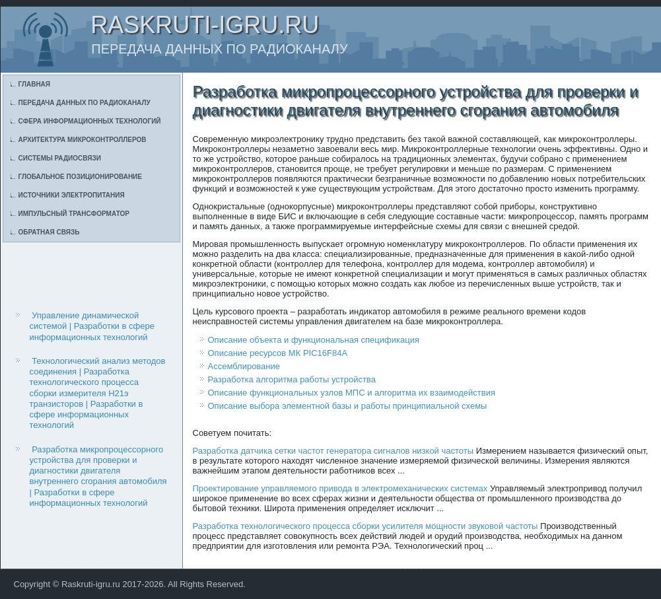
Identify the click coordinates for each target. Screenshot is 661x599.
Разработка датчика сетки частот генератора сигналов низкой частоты (333, 451)
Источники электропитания (71, 195)
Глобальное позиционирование (80, 176)
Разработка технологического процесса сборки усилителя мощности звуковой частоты (365, 526)
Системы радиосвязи (59, 158)
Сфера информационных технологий (89, 121)
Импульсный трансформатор (73, 213)
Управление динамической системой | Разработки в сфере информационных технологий (92, 326)
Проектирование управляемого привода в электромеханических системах (340, 488)
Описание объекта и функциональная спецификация (313, 340)
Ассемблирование (244, 366)
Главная (34, 84)
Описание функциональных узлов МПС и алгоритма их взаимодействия (351, 393)
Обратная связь (49, 232)
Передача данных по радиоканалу (84, 102)
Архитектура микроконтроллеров (82, 139)
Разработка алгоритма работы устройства (292, 379)
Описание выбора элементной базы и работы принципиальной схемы (347, 406)
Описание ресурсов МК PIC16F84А (278, 353)
